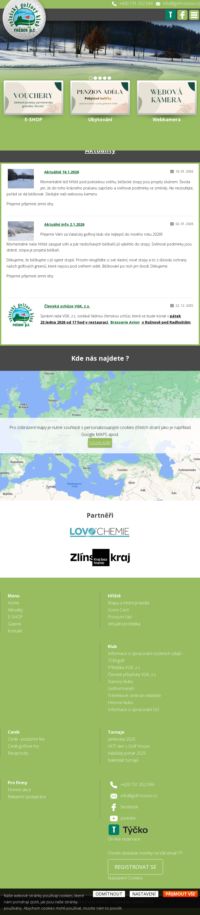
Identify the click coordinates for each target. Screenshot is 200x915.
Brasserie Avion (125, 322)
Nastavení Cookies (125, 878)
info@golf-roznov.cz (181, 3)
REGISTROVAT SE (135, 866)
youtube (128, 818)
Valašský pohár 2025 (127, 753)
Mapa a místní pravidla (128, 603)
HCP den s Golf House (129, 746)
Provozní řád (120, 617)
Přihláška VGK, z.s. (124, 667)
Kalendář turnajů (123, 760)
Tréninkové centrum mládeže (134, 695)
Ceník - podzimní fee (26, 739)
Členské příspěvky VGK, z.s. (132, 674)
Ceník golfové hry (23, 746)
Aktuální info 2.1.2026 (64, 224)
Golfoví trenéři (121, 688)
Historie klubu (120, 702)
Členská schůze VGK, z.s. (67, 306)
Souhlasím (100, 442)
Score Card (118, 610)
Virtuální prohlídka (124, 624)
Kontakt (15, 631)
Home (13, 603)
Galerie (14, 624)
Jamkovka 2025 (121, 739)
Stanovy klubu (120, 681)
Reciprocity (18, 753)
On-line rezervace (124, 839)
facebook (129, 807)
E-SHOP (15, 617)
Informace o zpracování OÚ (133, 709)
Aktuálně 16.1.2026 (61, 171)
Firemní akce (19, 790)
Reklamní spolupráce (27, 797)
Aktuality (15, 610)
